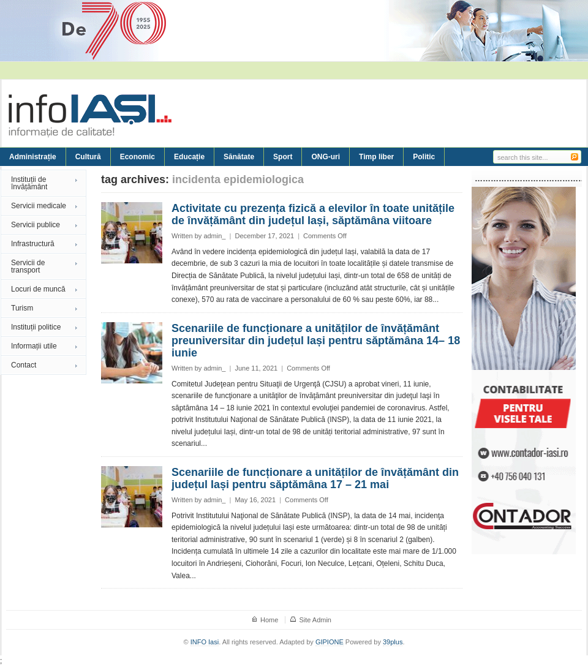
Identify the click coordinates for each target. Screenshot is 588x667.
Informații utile (34, 346)
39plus (392, 642)
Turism (22, 308)
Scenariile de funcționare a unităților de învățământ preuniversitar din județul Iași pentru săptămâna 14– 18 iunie (316, 340)
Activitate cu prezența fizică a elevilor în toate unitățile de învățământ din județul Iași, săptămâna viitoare (313, 214)
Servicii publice (35, 224)
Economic (137, 157)
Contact (23, 365)
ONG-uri (325, 157)
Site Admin (315, 620)
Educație (189, 157)
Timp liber (376, 157)
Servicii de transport (28, 266)
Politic (424, 157)
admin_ (214, 235)
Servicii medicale (38, 206)
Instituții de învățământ (29, 183)
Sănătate (239, 157)
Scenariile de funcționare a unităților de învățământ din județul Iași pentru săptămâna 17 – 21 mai (315, 478)
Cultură (88, 157)
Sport (282, 157)
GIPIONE (329, 642)
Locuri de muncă (38, 289)
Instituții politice (36, 327)
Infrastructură (33, 243)
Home (269, 620)
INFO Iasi (204, 642)
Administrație (32, 157)
